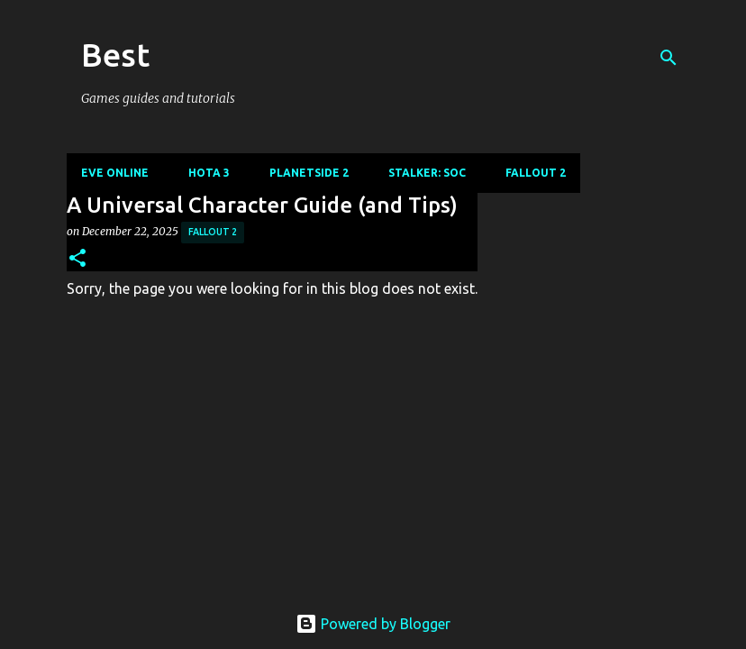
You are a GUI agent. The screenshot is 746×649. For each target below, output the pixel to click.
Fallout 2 (535, 172)
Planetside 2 (309, 172)
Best (115, 54)
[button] (77, 259)
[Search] (668, 57)
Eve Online (115, 172)
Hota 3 (209, 172)
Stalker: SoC (427, 172)
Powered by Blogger (373, 624)
